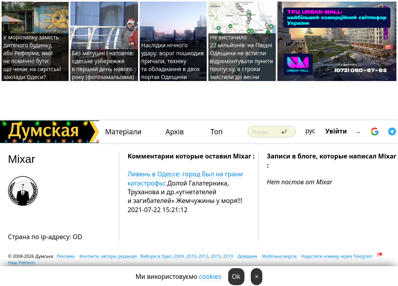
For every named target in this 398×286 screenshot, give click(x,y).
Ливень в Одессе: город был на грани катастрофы (185, 178)
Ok (236, 276)
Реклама (66, 256)
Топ (216, 131)
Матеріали (123, 131)
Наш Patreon (21, 262)
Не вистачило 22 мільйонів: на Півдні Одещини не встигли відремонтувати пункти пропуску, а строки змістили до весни (241, 57)
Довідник (248, 256)
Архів (174, 131)
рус (310, 130)
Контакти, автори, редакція (108, 256)
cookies (210, 276)
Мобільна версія (279, 256)
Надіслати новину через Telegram (337, 256)
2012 (203, 256)
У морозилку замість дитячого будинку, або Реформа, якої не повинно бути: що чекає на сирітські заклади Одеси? (32, 57)
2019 (228, 256)
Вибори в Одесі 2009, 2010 (168, 256)
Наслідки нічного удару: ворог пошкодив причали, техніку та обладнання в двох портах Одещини (172, 61)
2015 (216, 256)
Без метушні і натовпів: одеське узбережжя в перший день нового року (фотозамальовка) (103, 65)
